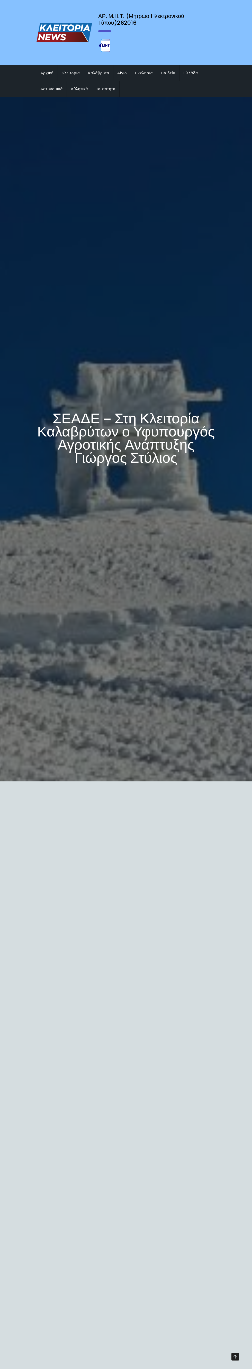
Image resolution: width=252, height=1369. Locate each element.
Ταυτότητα (105, 89)
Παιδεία (168, 73)
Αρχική (47, 73)
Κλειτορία (71, 73)
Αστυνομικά (51, 89)
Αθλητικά (79, 89)
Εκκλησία (144, 73)
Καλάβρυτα (98, 73)
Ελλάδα (190, 73)
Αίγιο (122, 73)
